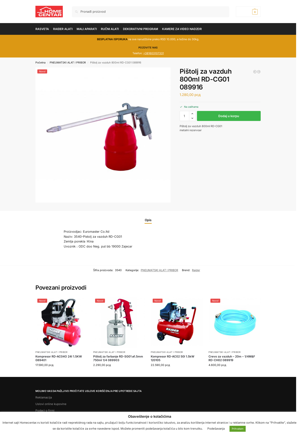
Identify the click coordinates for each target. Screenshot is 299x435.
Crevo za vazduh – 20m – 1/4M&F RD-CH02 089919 (232, 358)
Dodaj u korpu (228, 116)
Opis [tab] (148, 220)
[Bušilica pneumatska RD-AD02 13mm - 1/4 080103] (255, 72)
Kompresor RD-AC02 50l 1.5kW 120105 (172, 358)
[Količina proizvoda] (184, 116)
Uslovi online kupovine (50, 404)
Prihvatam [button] (237, 428)
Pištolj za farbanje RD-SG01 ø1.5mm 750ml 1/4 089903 (118, 358)
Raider (196, 270)
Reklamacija (43, 397)
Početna (40, 62)
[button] (248, 11)
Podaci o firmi (44, 410)
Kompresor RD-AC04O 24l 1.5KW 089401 (58, 358)
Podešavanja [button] (216, 428)
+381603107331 (153, 53)
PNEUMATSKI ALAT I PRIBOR (68, 62)
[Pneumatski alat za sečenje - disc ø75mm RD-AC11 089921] (259, 72)
